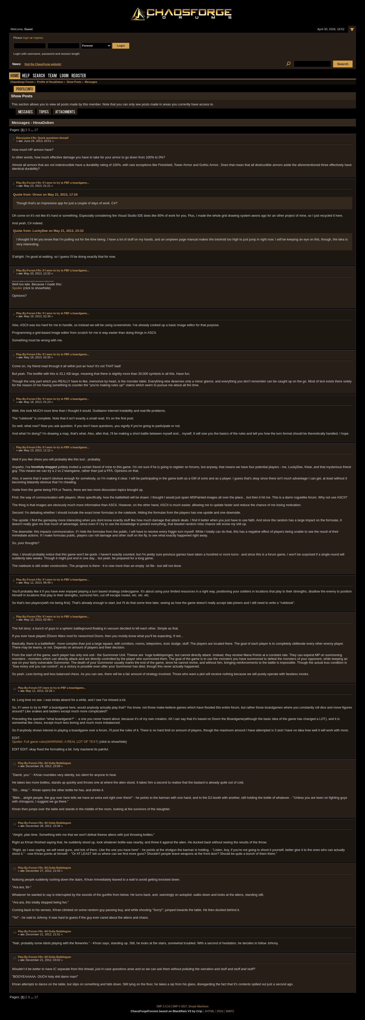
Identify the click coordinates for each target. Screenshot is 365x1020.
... (32, 130)
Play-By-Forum (25, 182)
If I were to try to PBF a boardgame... (62, 687)
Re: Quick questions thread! (50, 137)
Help (26, 76)
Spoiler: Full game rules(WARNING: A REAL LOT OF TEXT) (55, 742)
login (26, 37)
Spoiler (17, 288)
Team (52, 76)
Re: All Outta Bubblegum (55, 763)
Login (64, 76)
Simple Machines (199, 1006)
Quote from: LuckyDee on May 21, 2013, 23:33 (48, 231)
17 (36, 130)
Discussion (23, 137)
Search (39, 76)
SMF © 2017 (179, 1006)
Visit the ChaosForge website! (42, 64)
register (38, 37)
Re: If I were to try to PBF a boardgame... (63, 182)
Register (78, 76)
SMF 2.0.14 (163, 1006)
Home (14, 76)
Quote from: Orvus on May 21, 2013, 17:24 (45, 194)
